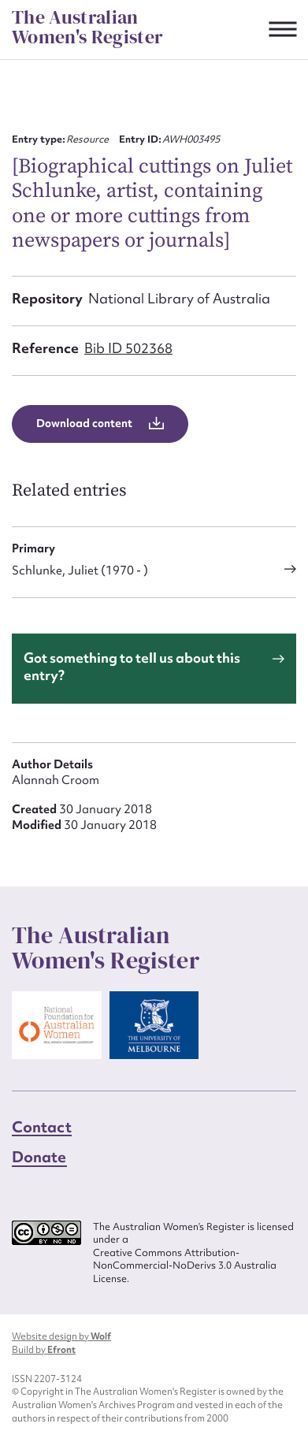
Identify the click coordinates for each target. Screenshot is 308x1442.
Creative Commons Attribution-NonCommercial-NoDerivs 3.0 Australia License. (184, 1266)
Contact (42, 1127)
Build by (44, 1350)
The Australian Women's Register (87, 27)
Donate (39, 1157)
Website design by (61, 1336)
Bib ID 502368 (128, 348)
